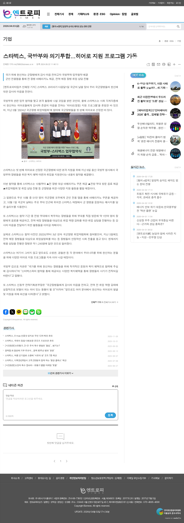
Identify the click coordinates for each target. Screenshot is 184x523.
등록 (110, 415)
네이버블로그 (25, 312)
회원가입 (170, 3)
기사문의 (161, 3)
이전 (54, 461)
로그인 (178, 3)
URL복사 (148, 64)
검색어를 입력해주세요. (156, 27)
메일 (158, 64)
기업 (179, 40)
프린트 (163, 64)
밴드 (38, 312)
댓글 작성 (10, 395)
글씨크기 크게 (174, 64)
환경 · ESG (168, 40)
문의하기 (169, 478)
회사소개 (15, 478)
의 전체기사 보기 (103, 302)
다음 (66, 461)
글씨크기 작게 (179, 64)
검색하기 (178, 26)
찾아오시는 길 (44, 478)
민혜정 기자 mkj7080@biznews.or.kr (18, 64)
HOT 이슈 (138, 75)
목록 (153, 64)
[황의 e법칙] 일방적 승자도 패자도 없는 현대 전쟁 (71, 26)
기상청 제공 (30, 27)
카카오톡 (19, 312)
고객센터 (29, 478)
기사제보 (152, 3)
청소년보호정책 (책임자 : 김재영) (106, 478)
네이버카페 (32, 312)
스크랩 (169, 64)
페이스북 (5, 312)
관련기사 (8, 328)
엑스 (12, 312)
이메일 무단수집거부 (136, 478)
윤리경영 (60, 478)
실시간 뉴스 (137, 167)
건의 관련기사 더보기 (60, 373)
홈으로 (8, 3)
